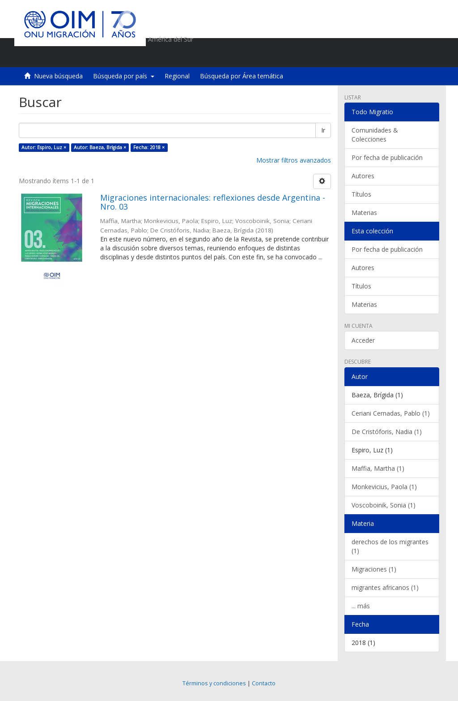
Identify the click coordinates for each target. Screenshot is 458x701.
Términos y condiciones (214, 683)
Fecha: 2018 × (149, 147)
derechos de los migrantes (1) (390, 546)
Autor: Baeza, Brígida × (100, 147)
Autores (363, 176)
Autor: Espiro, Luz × (43, 147)
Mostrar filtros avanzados (293, 160)
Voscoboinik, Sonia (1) (384, 505)
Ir (323, 130)
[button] (381, 56)
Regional (177, 76)
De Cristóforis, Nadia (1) (387, 431)
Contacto (264, 683)
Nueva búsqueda (58, 76)
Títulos (361, 194)
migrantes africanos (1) (385, 587)
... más (361, 606)
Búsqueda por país (123, 76)
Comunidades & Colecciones (375, 134)
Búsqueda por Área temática (241, 76)
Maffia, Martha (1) (378, 468)
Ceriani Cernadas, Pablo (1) (391, 413)
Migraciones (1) (374, 569)
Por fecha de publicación (387, 157)
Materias (364, 212)
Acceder (363, 340)
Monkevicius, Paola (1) (384, 486)
